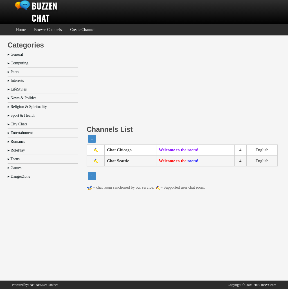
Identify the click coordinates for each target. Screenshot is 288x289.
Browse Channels (48, 30)
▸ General (15, 54)
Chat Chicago (119, 150)
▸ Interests (16, 80)
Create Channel (82, 30)
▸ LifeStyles (17, 89)
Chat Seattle (118, 161)
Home (21, 30)
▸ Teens (14, 159)
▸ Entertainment (20, 133)
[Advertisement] (182, 80)
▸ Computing (18, 63)
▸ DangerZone (19, 176)
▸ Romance (16, 141)
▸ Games (14, 168)
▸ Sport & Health (21, 115)
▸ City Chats (17, 124)
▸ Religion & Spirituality (27, 107)
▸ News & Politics (22, 98)
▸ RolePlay (16, 150)
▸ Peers (13, 72)
